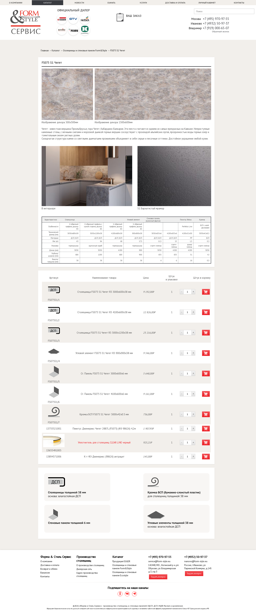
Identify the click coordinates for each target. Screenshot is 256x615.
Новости (79, 2)
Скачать (111, 2)
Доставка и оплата (175, 2)
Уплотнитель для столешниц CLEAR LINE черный (104, 442)
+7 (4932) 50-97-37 (216, 23)
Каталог (47, 2)
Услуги (143, 2)
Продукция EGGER (121, 561)
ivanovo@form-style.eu (195, 561)
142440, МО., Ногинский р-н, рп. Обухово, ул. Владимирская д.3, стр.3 (163, 568)
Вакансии (45, 572)
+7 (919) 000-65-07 (216, 28)
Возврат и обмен (48, 568)
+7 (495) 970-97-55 (216, 19)
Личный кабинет (207, 2)
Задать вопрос (158, 576)
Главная (45, 50)
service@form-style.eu (159, 561)
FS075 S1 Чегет (117, 50)
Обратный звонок (220, 31)
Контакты (239, 2)
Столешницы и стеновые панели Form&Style (85, 50)
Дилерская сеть (84, 569)
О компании (15, 2)
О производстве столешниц (90, 565)
